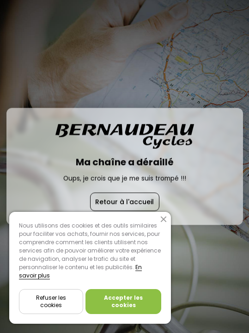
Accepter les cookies (123, 301)
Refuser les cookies (51, 301)
